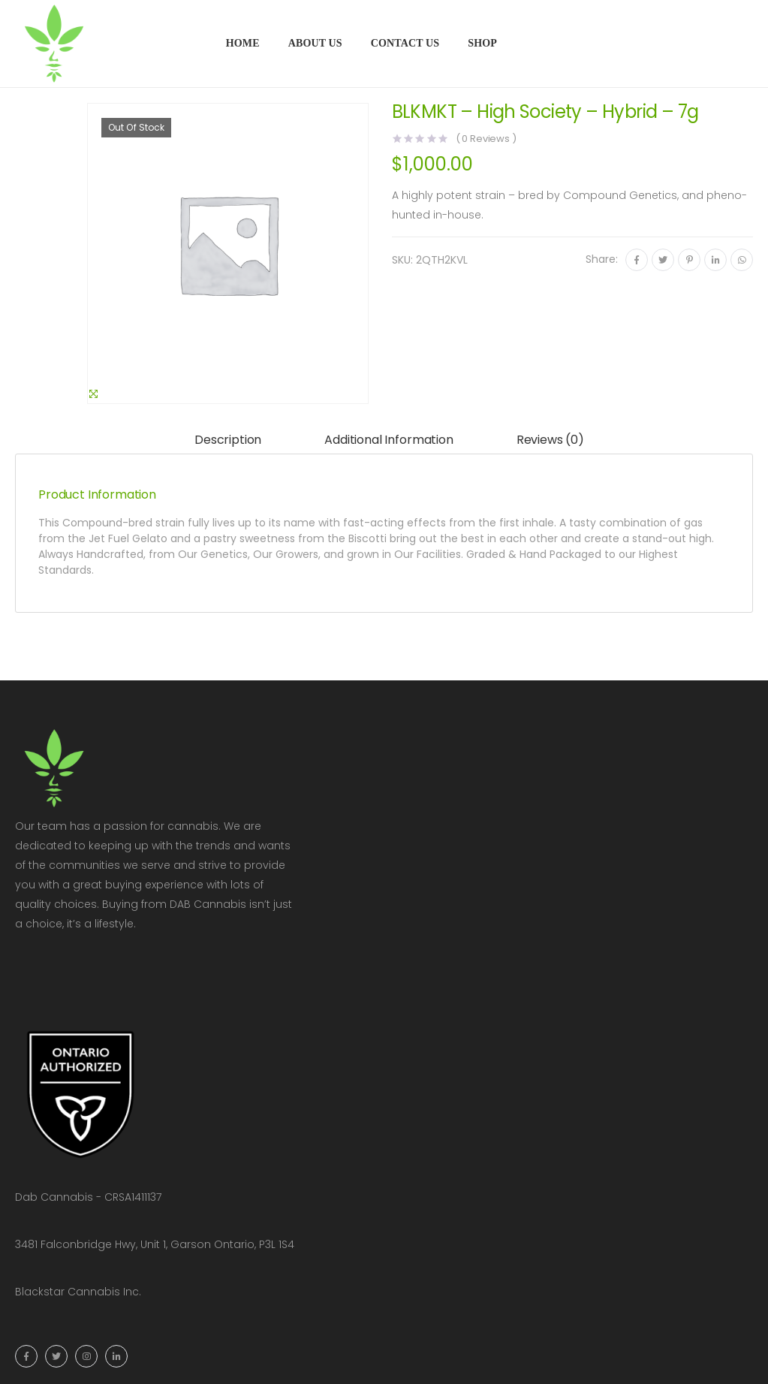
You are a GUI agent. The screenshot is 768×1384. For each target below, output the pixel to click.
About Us (315, 43)
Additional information (388, 439)
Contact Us (405, 43)
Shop (482, 43)
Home (243, 43)
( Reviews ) (486, 138)
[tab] (228, 440)
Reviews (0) (550, 439)
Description (227, 439)
